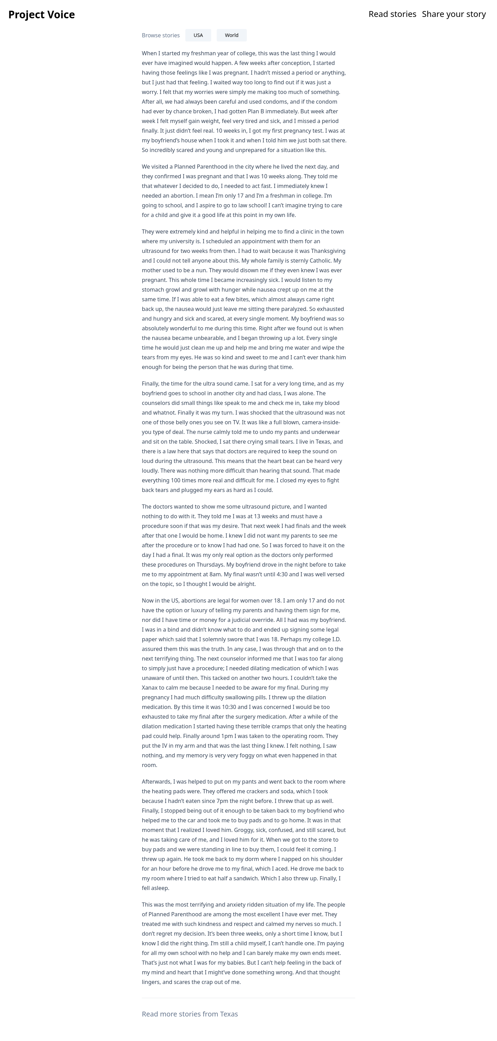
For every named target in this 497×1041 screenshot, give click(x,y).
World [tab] (231, 35)
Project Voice (41, 14)
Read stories (393, 13)
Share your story (454, 13)
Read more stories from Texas (190, 1014)
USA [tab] (198, 35)
